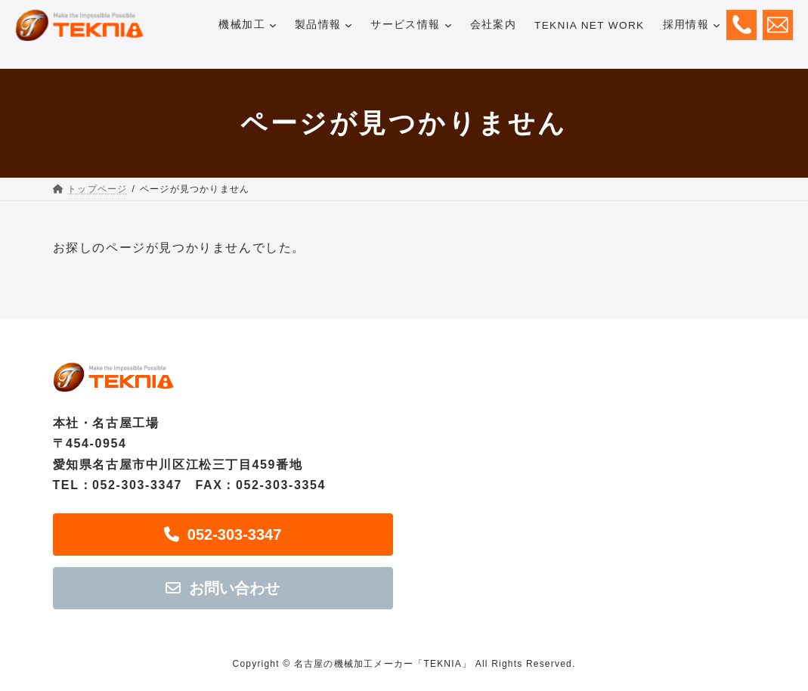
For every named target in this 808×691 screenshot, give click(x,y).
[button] (223, 534)
